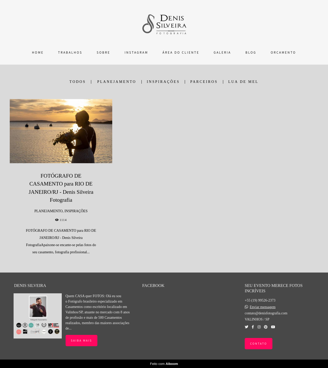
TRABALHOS (70, 52)
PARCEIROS (204, 82)
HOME (38, 52)
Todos (77, 82)
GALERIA (222, 52)
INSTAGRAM (136, 52)
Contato (258, 343)
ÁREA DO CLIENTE (180, 52)
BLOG (251, 52)
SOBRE (103, 52)
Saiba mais (81, 340)
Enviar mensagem (262, 307)
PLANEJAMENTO (116, 82)
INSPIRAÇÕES (163, 82)
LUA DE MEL (243, 82)
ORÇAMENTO (283, 52)
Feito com (164, 364)
